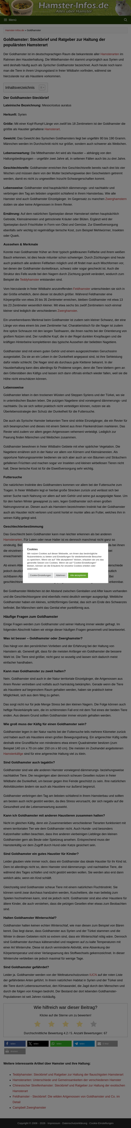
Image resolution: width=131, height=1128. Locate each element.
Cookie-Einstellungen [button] (40, 575)
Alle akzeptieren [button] (78, 575)
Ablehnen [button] (60, 575)
